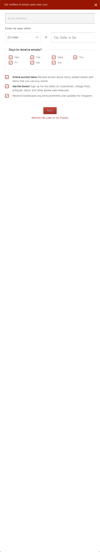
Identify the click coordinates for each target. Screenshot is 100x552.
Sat (38, 62)
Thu (81, 57)
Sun (60, 62)
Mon (17, 57)
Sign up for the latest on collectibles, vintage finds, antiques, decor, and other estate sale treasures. (51, 88)
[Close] (95, 5)
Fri (16, 62)
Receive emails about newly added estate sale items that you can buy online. (52, 79)
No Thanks (62, 117)
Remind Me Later (42, 117)
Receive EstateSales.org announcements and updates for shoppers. (52, 95)
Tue (38, 57)
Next (50, 110)
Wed (60, 57)
